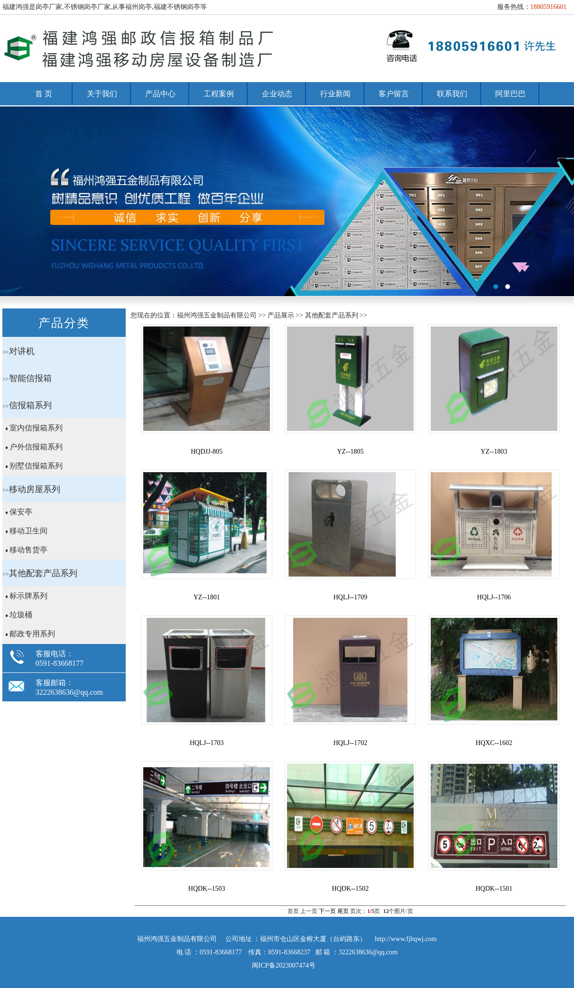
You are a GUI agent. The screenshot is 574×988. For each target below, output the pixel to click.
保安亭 (20, 512)
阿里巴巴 (510, 94)
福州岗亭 (287, 201)
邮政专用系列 (32, 634)
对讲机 (22, 351)
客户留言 (394, 94)
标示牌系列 (28, 596)
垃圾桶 (20, 615)
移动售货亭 (28, 550)
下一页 (327, 911)
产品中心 (160, 94)
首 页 (43, 94)
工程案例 (219, 94)
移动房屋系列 (34, 489)
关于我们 (102, 94)
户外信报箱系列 (36, 447)
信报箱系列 (30, 405)
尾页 (343, 911)
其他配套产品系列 (43, 573)
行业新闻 (335, 94)
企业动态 (277, 94)
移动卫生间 (28, 531)
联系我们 (452, 94)
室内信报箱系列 (36, 428)
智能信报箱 (30, 378)
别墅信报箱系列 (36, 466)
